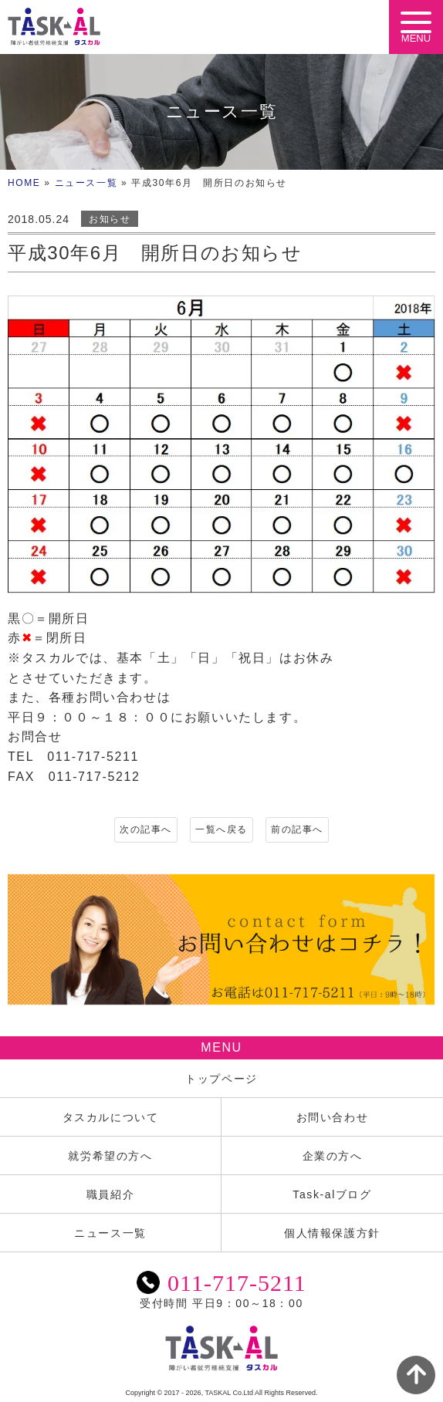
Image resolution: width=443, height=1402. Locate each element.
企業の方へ (333, 1156)
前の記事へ (297, 829)
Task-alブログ (332, 1194)
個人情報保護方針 (332, 1233)
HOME (24, 182)
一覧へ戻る (221, 829)
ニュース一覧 (86, 182)
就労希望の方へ (110, 1156)
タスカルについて (111, 1117)
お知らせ (109, 219)
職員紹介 (110, 1194)
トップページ (221, 1079)
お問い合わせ (332, 1117)
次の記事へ (146, 829)
